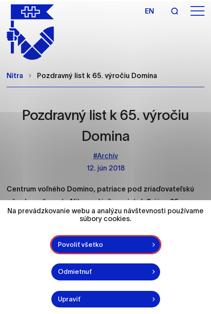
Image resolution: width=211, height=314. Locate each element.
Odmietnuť (75, 271)
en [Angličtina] (149, 11)
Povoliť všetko (80, 244)
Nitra (15, 75)
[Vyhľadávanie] (174, 11)
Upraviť (69, 299)
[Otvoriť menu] (197, 11)
